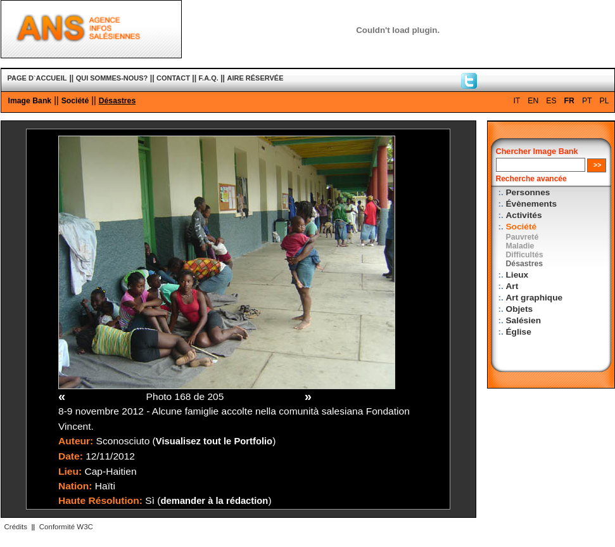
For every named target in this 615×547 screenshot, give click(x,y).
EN (533, 100)
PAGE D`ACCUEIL (37, 78)
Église (518, 332)
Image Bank (30, 100)
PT (587, 100)
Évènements (531, 204)
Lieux (517, 275)
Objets (519, 309)
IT (516, 100)
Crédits (15, 527)
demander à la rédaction (215, 501)
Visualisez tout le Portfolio (214, 441)
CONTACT (173, 78)
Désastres (117, 100)
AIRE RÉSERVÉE (255, 78)
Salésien (523, 320)
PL (604, 100)
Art (512, 286)
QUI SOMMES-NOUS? (112, 78)
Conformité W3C (66, 527)
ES (551, 100)
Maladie (520, 245)
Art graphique (534, 297)
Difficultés (524, 254)
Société (75, 100)
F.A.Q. (209, 78)
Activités (524, 215)
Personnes (528, 192)
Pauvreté (522, 237)
